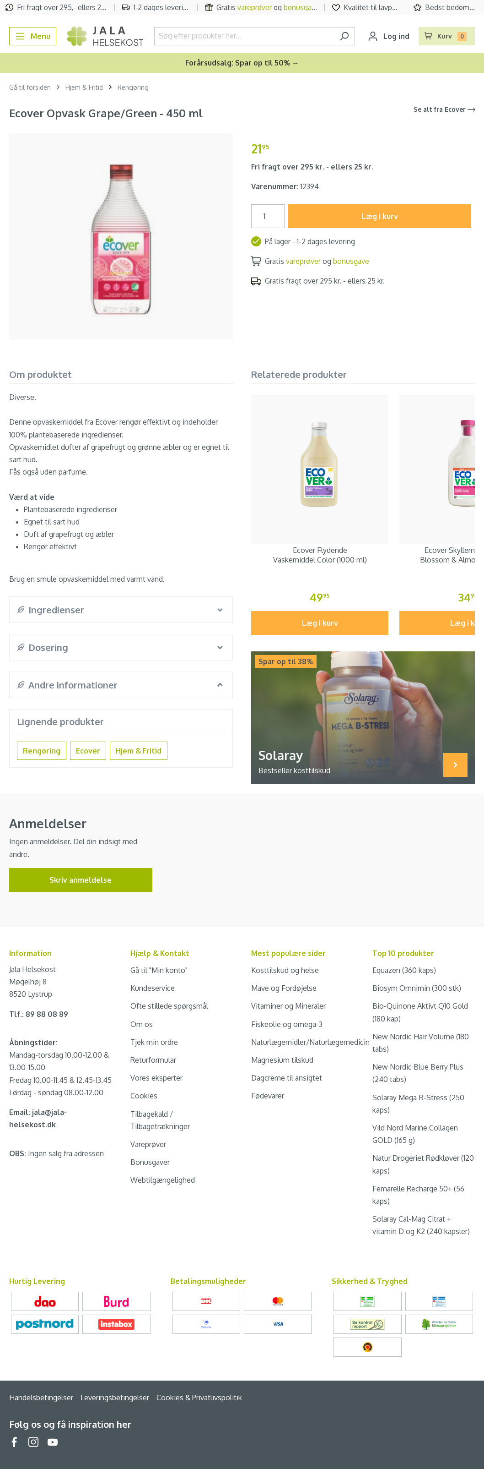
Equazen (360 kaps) (404, 970)
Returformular (153, 1060)
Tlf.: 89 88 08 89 (38, 1014)
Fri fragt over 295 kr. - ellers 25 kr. (312, 166)
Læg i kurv (380, 216)
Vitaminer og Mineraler (288, 1005)
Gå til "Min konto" (159, 970)
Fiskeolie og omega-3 (287, 1024)
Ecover (88, 750)
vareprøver (254, 7)
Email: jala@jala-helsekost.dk (38, 1118)
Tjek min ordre (154, 1042)
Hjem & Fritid (138, 750)
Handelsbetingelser (41, 1397)
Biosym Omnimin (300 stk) (416, 988)
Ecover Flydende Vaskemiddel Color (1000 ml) (320, 555)
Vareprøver (148, 1144)
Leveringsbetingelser (115, 1397)
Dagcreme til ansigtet (286, 1077)
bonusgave (301, 7)
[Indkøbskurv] (447, 36)
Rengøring (41, 750)
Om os (141, 1024)
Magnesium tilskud (282, 1060)
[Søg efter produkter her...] (244, 36)
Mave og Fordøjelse (284, 988)
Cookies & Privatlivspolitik (199, 1397)
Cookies (143, 1095)
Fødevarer (267, 1095)
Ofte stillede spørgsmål (169, 1005)
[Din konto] (388, 36)
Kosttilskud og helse (285, 970)
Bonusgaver (150, 1162)
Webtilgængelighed (162, 1180)
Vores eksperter (156, 1077)
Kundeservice (152, 988)
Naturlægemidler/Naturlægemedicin (310, 1042)
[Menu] (32, 36)
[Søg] (344, 36)
